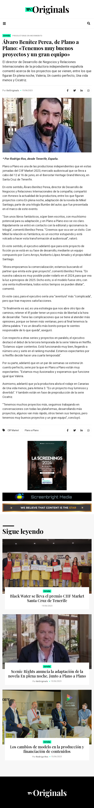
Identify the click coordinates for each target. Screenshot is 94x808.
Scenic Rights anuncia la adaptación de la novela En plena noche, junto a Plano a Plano (47, 673)
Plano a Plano (32, 430)
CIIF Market (13, 430)
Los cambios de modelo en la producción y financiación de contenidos (47, 749)
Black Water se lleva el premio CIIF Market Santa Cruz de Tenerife (47, 598)
